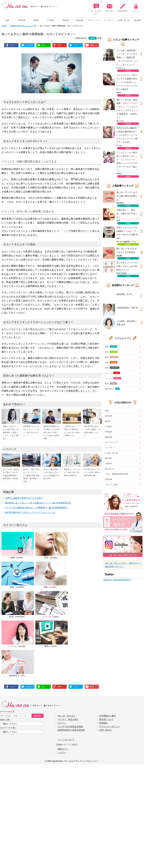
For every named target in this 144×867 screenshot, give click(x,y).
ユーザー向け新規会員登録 (70, 726)
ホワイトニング (94, 20)
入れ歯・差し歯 (123, 20)
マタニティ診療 (111, 485)
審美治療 (79, 20)
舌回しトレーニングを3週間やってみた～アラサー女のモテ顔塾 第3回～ (127, 232)
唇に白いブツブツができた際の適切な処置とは (126, 196)
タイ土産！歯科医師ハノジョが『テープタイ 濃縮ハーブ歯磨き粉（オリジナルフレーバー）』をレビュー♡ (127, 57)
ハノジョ (113, 378)
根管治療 (21, 20)
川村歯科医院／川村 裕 (127, 308)
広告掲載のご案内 (107, 716)
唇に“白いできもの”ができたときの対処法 (126, 250)
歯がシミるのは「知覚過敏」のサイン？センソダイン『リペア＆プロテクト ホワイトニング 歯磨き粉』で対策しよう (127, 109)
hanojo (128, 71)
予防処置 (65, 20)
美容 (111, 352)
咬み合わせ (109, 469)
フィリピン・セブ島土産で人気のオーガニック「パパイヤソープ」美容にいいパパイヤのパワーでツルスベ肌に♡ (126, 161)
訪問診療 (108, 479)
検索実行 (37, 716)
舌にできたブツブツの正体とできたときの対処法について (126, 266)
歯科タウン (63, 749)
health (92, 38)
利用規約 (103, 723)
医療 (111, 357)
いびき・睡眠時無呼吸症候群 (116, 474)
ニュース (112, 373)
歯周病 (36, 20)
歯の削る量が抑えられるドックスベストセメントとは (30, 512)
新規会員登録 (122, 7)
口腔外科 (108, 464)
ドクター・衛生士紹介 (68, 719)
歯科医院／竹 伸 (124, 294)
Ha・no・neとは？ (96, 8)
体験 (111, 362)
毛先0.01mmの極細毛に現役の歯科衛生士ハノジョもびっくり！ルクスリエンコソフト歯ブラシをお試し (126, 135)
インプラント (108, 20)
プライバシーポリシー (109, 726)
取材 (112, 367)
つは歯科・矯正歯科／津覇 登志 (126, 323)
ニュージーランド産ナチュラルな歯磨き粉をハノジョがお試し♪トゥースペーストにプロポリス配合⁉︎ (126, 82)
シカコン (62, 752)
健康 (111, 346)
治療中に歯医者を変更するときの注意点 (24, 498)
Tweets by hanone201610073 (116, 580)
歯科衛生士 (112, 388)
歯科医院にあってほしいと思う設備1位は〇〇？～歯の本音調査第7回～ (38, 503)
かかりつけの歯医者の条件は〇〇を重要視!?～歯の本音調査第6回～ (36, 507)
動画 (111, 383)
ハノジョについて (66, 739)
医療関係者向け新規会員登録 (71, 730)
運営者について (106, 719)
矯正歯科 (108, 458)
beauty (128, 244)
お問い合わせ (109, 7)
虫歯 (7, 20)
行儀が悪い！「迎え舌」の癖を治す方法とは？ (126, 213)
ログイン (136, 7)
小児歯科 (50, 20)
